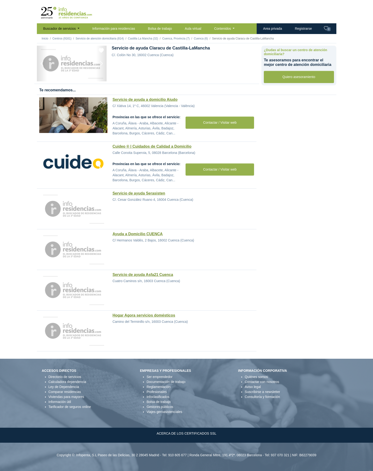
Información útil (60, 402)
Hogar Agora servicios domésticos (144, 315)
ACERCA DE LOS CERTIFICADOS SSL (186, 433)
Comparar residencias (65, 392)
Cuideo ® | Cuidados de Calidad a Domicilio (152, 146)
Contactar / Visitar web (220, 122)
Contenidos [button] (223, 28)
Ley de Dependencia (64, 387)
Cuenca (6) (201, 38)
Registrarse (303, 28)
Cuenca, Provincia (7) (176, 38)
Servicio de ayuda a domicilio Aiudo (145, 100)
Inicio (45, 38)
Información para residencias (113, 28)
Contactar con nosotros (262, 382)
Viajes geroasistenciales (164, 412)
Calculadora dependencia (67, 382)
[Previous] (42, 63)
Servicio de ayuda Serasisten (139, 193)
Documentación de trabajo (166, 382)
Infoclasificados (158, 397)
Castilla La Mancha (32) (143, 38)
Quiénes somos (256, 377)
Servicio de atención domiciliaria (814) (100, 38)
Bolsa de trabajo (160, 28)
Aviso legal (253, 387)
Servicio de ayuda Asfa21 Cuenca (143, 275)
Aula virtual (193, 28)
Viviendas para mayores (66, 397)
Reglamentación (159, 387)
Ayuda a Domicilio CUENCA (138, 234)
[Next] (101, 63)
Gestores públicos (160, 407)
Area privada (272, 28)
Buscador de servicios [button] (60, 28)
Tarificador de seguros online (70, 407)
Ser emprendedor (159, 377)
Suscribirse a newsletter (262, 392)
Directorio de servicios (65, 377)
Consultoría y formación (262, 397)
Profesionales (157, 392)
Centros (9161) (61, 38)
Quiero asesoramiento (298, 77)
